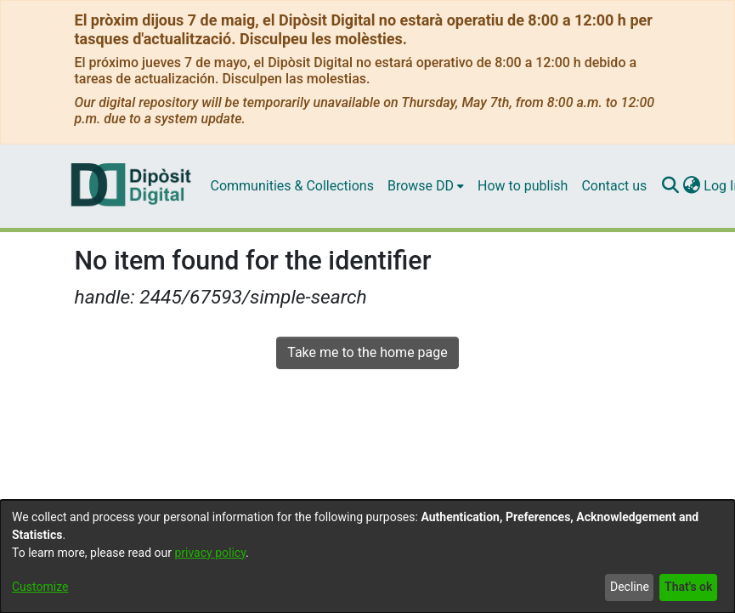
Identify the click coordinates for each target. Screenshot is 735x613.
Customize (40, 586)
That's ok (688, 586)
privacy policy (210, 552)
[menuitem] (425, 186)
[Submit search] (670, 186)
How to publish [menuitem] (523, 186)
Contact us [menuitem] (614, 186)
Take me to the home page (367, 352)
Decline (629, 586)
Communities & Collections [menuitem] (292, 186)
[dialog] (367, 556)
